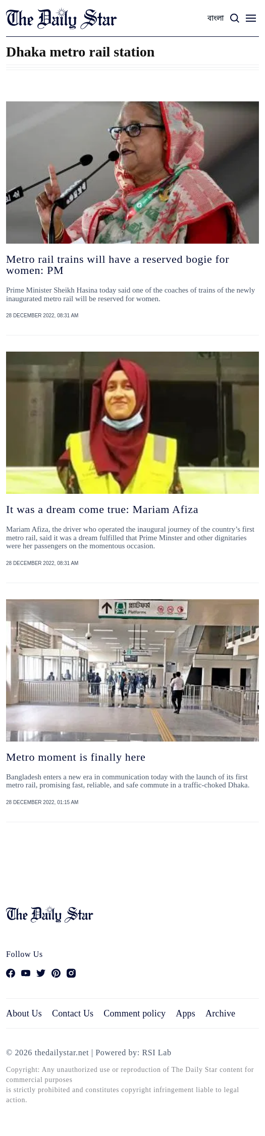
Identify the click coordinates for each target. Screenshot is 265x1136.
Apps (185, 1013)
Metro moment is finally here (75, 757)
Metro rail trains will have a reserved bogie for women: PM (117, 264)
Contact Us (72, 1013)
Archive (220, 1013)
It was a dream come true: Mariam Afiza (102, 509)
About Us (24, 1013)
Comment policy (134, 1013)
